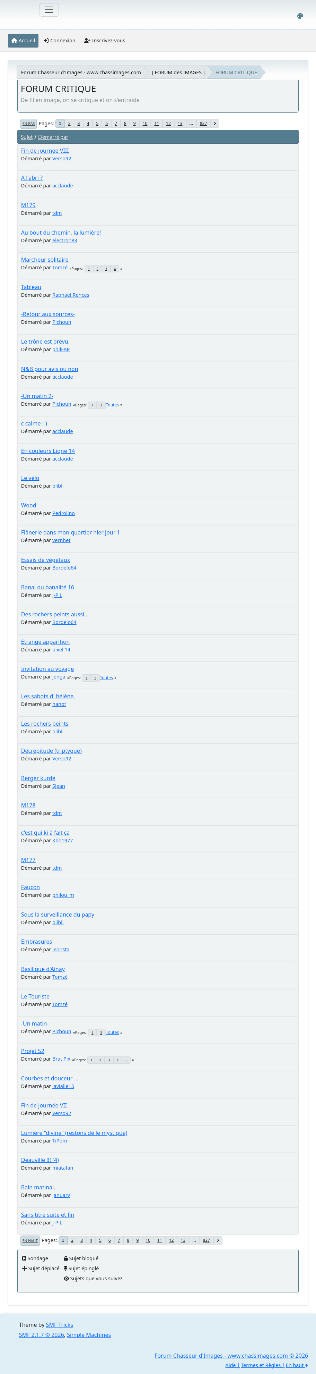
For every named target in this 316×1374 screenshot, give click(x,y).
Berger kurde (38, 778)
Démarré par (53, 136)
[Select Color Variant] (300, 16)
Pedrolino (63, 513)
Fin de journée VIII (45, 150)
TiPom (59, 1140)
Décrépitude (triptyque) (51, 751)
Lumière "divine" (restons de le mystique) (74, 1133)
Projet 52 (32, 1051)
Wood (28, 505)
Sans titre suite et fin (47, 1215)
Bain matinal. (38, 1187)
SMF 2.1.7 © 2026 (41, 1335)
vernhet (61, 540)
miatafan (62, 1167)
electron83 (64, 240)
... (191, 123)
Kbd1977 (62, 840)
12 (168, 123)
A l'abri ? (32, 178)
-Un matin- (35, 1023)
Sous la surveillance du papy (57, 914)
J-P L (57, 595)
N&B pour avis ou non (49, 369)
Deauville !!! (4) (40, 1160)
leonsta (61, 949)
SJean (58, 786)
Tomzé (60, 267)
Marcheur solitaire (45, 259)
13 (180, 123)
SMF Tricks (59, 1325)
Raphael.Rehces (70, 295)
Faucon (30, 887)
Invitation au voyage (47, 669)
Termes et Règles (261, 1365)
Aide (231, 1365)
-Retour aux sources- (48, 314)
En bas (29, 123)
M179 (28, 205)
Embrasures (36, 941)
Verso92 (61, 158)
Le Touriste (35, 996)
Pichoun (61, 322)
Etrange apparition (45, 642)
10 (145, 123)
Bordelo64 (64, 567)
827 (203, 123)
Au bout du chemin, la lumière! (61, 232)
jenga (58, 676)
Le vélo (30, 478)
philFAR (61, 349)
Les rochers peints (45, 723)
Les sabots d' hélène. (48, 696)
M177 (28, 860)
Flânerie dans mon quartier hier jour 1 (70, 532)
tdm (57, 213)
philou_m (63, 895)
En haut (30, 1240)
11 (156, 123)
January (61, 1195)
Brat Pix (61, 1058)
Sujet (27, 136)
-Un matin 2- (37, 396)
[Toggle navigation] (49, 10)
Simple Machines (89, 1335)
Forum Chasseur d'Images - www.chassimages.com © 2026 (231, 1355)
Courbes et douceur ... (50, 1078)
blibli (58, 485)
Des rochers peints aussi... (55, 614)
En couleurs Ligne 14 (48, 451)
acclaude (62, 185)
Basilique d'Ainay (43, 969)
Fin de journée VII (44, 1105)
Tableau (31, 287)
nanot (59, 704)
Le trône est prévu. (45, 341)
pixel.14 (61, 649)
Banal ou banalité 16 (47, 587)
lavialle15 (63, 1086)
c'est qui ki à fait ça (45, 832)
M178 (28, 805)
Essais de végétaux (45, 560)
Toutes (112, 405)
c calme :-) (34, 423)
